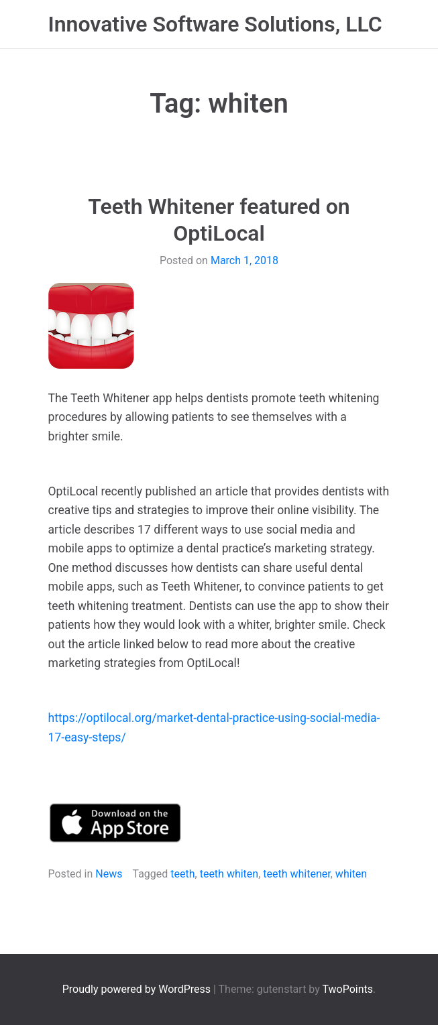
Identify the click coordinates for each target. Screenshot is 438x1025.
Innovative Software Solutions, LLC (215, 24)
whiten (351, 873)
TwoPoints (347, 989)
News (108, 873)
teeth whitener (296, 873)
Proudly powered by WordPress (137, 989)
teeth (182, 873)
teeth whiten (229, 873)
